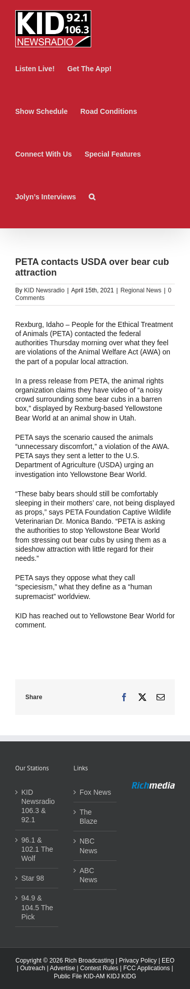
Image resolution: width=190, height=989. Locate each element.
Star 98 (32, 878)
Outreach (32, 968)
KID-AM (94, 976)
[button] (92, 196)
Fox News (95, 792)
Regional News (141, 290)
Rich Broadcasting (88, 960)
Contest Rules (99, 968)
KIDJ (113, 976)
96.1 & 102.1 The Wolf (37, 849)
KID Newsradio (44, 290)
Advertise (62, 968)
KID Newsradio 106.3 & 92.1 (37, 806)
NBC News (88, 845)
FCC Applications (146, 968)
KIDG (129, 976)
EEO (168, 960)
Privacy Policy (138, 960)
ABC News (88, 875)
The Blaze (88, 816)
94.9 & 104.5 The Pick (37, 907)
